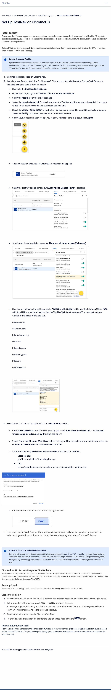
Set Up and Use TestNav (24, 15)
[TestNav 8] (6, 3)
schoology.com (21, 354)
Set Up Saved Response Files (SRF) (26, 579)
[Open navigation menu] (106, 3)
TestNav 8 (6, 15)
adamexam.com (19, 329)
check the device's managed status (90, 598)
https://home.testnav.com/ (59, 113)
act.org (18, 361)
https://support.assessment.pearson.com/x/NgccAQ (32, 650)
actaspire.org (20, 367)
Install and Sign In (45, 15)
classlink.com (20, 348)
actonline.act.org (22, 335)
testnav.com (20, 322)
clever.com (16, 342)
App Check (78, 588)
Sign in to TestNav (45, 614)
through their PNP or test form (73, 554)
